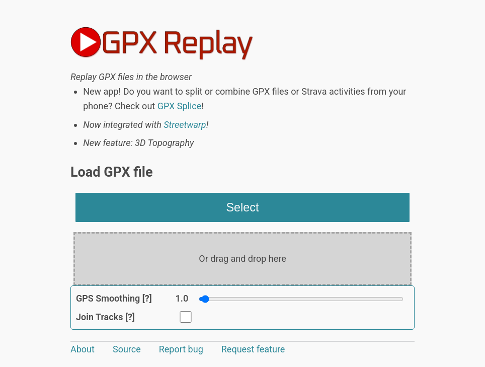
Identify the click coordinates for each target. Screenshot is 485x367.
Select (242, 207)
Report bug (181, 349)
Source (127, 349)
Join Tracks (99, 317)
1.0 (182, 298)
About (82, 349)
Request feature (253, 349)
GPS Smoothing (108, 298)
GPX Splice (179, 106)
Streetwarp (185, 124)
